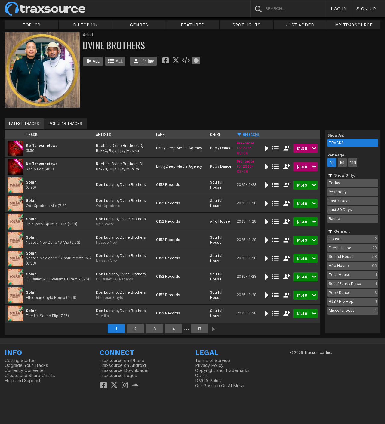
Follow (144, 61)
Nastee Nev (106, 242)
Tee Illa (102, 316)
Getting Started (20, 360)
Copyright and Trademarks (222, 370)
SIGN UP (366, 8)
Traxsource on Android (123, 365)
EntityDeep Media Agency (179, 148)
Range (334, 218)
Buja (112, 150)
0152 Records (168, 184)
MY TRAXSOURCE (354, 25)
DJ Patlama (123, 279)
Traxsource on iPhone (122, 360)
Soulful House (216, 185)
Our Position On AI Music (220, 385)
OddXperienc (108, 205)
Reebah (103, 145)
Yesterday (338, 192)
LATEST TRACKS (24, 123)
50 (342, 162)
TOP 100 (31, 25)
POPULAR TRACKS (65, 123)
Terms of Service (212, 360)
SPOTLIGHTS (246, 25)
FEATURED (193, 25)
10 (332, 162)
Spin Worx (105, 224)
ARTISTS (103, 134)
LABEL (161, 134)
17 (199, 329)
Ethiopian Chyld (109, 297)
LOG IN (339, 8)
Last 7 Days (339, 201)
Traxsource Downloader (124, 370)
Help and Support (22, 380)
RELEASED (251, 134)
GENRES (139, 25)
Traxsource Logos (118, 375)
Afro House (220, 221)
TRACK (31, 134)
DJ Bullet (104, 279)
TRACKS (336, 143)
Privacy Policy (209, 365)
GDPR (201, 375)
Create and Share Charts (30, 375)
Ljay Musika (128, 150)
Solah (31, 182)
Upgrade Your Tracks (26, 365)
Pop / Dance (221, 148)
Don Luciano (107, 184)
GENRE (215, 134)
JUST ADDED (300, 25)
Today (334, 183)
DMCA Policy (208, 380)
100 (353, 162)
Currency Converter (25, 370)
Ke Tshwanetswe (42, 145)
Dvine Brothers (125, 145)
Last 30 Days (340, 209)
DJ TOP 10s (85, 25)
